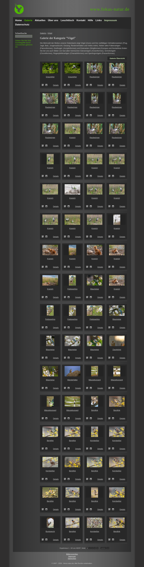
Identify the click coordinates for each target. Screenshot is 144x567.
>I (108, 548)
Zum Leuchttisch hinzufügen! (46, 85)
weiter (103, 548)
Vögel (50, 33)
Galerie (43, 33)
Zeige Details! (43, 85)
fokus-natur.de (110, 9)
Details (56, 85)
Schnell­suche (21, 33)
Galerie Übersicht (117, 58)
